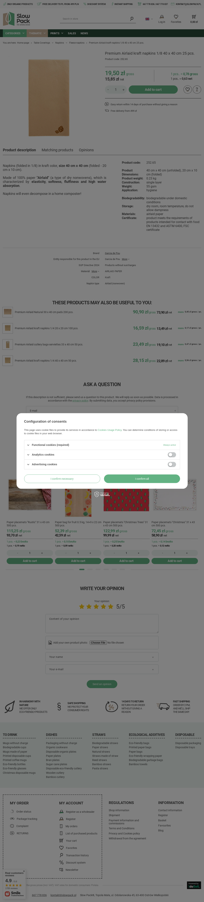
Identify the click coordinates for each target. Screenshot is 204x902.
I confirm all (142, 478)
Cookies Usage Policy (109, 430)
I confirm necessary (62, 478)
